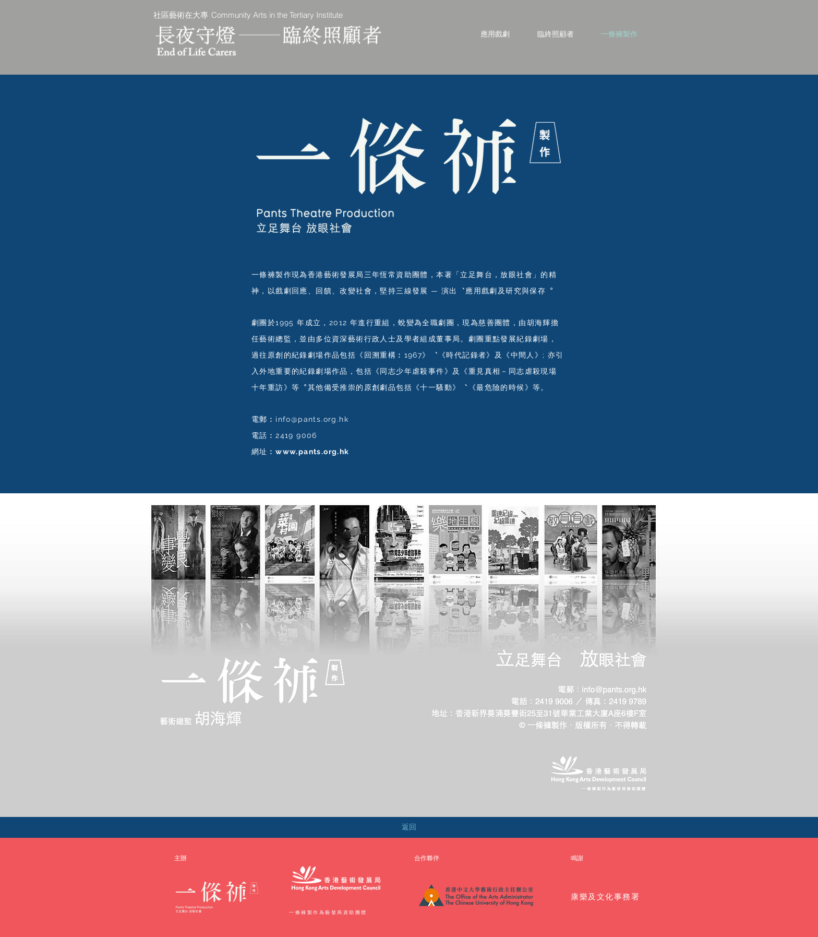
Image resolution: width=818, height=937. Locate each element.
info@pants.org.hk (311, 419)
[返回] (409, 827)
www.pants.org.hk (312, 451)
